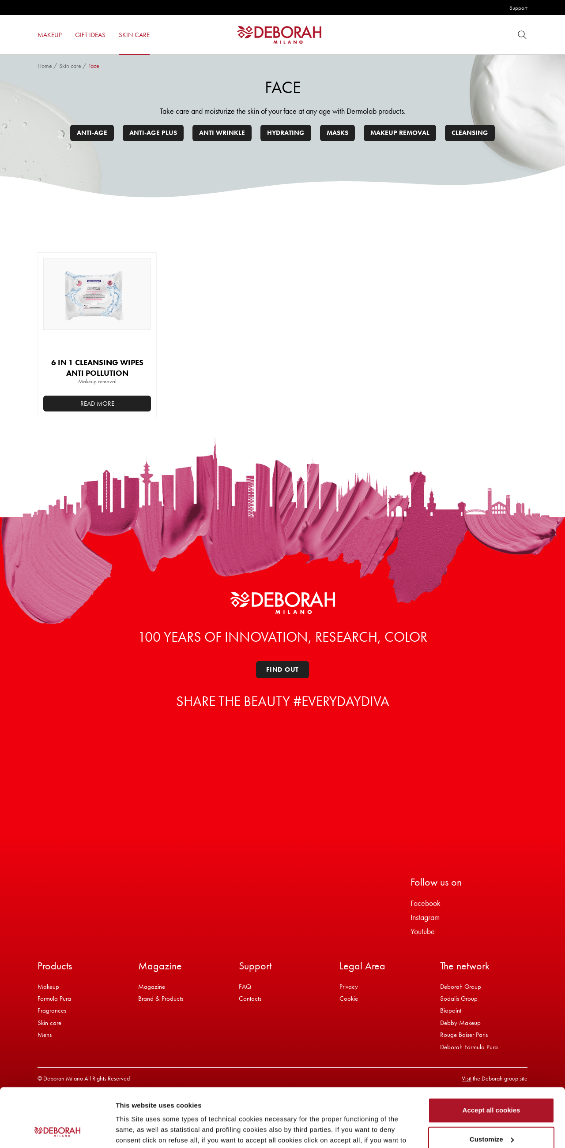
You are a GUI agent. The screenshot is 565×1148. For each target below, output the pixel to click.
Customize (492, 1084)
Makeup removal (399, 132)
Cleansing (470, 132)
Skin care (70, 66)
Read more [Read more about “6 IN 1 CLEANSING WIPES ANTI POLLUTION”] (97, 403)
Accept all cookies (491, 1055)
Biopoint (450, 1010)
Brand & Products (160, 998)
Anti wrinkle (222, 132)
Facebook (426, 903)
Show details (136, 1130)
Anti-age (92, 132)
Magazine (151, 986)
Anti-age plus (153, 132)
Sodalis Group (459, 998)
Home (45, 66)
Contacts (250, 998)
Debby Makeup (460, 1022)
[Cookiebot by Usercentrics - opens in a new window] (57, 1130)
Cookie (348, 998)
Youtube (423, 931)
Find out (282, 669)
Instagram (425, 917)
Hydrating (286, 132)
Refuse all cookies (491, 1113)
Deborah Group (460, 986)
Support (518, 7)
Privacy (348, 986)
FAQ (245, 986)
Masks (337, 132)
